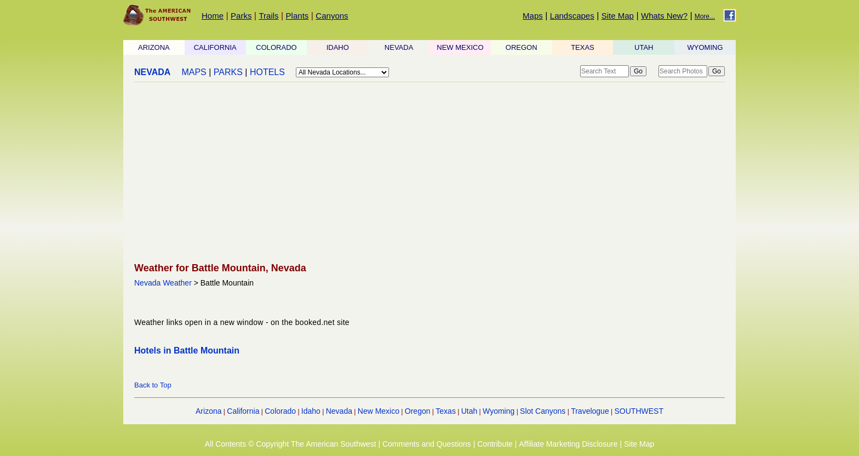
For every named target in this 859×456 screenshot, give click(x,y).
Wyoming (498, 411)
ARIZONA (154, 47)
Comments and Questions (426, 444)
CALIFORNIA (215, 47)
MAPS (193, 72)
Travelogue (590, 411)
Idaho (310, 411)
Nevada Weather (163, 282)
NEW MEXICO (460, 47)
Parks (241, 15)
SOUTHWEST (639, 411)
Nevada (339, 411)
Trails (268, 15)
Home (213, 15)
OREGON (521, 47)
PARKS (228, 72)
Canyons (332, 15)
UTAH (643, 47)
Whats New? (664, 15)
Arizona (208, 411)
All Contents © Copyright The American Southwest (290, 444)
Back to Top (152, 385)
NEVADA (399, 47)
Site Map (618, 15)
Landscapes (572, 15)
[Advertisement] (429, 173)
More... (705, 16)
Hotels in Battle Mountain (186, 350)
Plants (297, 15)
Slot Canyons (542, 411)
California (243, 411)
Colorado (280, 411)
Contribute (495, 444)
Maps (533, 15)
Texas (446, 411)
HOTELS (267, 72)
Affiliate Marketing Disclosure (568, 444)
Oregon (418, 411)
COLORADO (276, 47)
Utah (469, 411)
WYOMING (705, 47)
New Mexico (378, 411)
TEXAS (582, 47)
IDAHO (338, 47)
